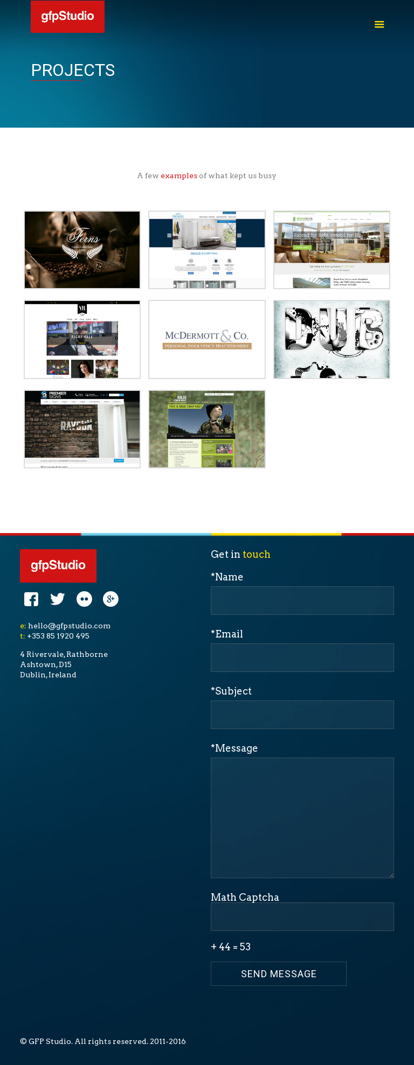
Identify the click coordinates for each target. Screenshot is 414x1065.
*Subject (302, 707)
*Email (302, 650)
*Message (302, 810)
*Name (302, 593)
